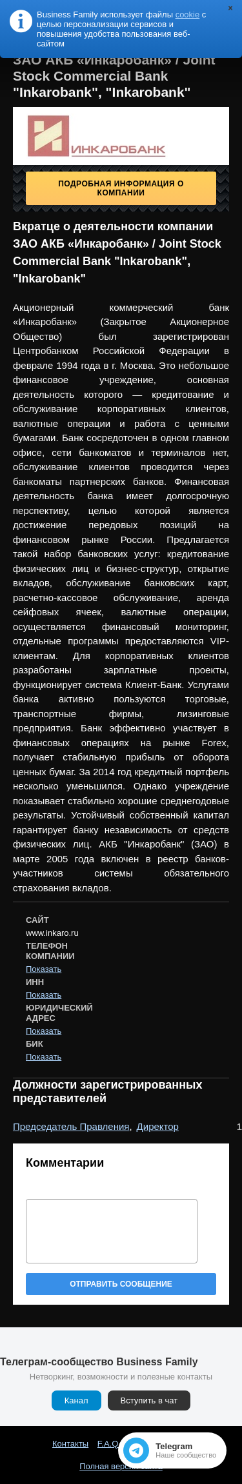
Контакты (70, 1444)
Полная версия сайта (121, 1466)
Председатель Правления (71, 1126)
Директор (158, 1126)
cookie (188, 14)
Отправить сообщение (121, 1284)
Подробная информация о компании (121, 188)
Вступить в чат (149, 1400)
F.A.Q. (109, 1444)
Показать (43, 969)
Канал (76, 1400)
